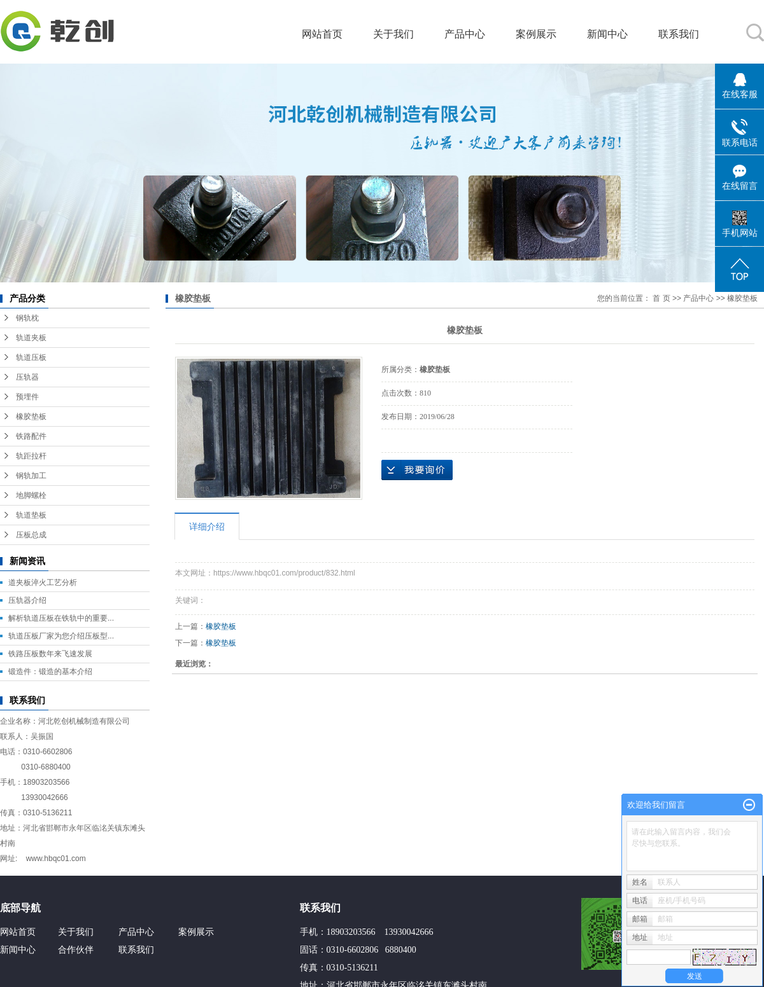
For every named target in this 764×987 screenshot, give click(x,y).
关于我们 (393, 34)
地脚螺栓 (31, 495)
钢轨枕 (27, 318)
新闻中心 (607, 34)
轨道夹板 (31, 337)
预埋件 (27, 396)
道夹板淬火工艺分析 (42, 582)
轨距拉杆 (31, 456)
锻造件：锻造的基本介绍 (50, 671)
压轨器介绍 (27, 600)
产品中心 (464, 34)
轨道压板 (31, 357)
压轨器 (27, 377)
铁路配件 (31, 436)
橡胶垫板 (31, 416)
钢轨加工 (31, 475)
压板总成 (31, 534)
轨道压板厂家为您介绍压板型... (61, 636)
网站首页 (322, 34)
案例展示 (536, 34)
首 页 (661, 298)
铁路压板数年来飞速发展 (50, 653)
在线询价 (417, 470)
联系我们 (678, 34)
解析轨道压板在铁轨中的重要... (61, 618)
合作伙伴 (76, 950)
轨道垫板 (31, 515)
